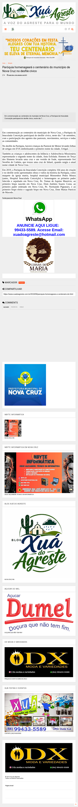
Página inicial (9, 785)
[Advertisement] (21, 95)
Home (3, 63)
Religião (10, 63)
